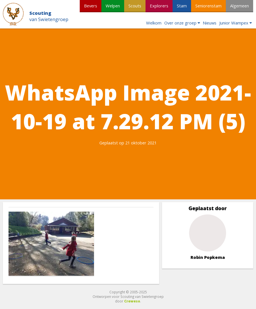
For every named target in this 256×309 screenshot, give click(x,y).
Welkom (153, 23)
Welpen (113, 6)
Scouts (134, 6)
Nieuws (209, 23)
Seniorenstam (208, 6)
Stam (182, 6)
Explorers (159, 6)
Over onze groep (180, 23)
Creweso (132, 301)
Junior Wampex (233, 23)
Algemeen (239, 6)
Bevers (90, 6)
